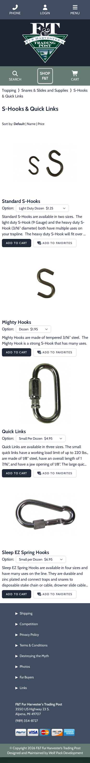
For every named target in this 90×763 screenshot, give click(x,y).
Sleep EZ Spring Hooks (25, 552)
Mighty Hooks (16, 322)
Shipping (26, 613)
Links (23, 688)
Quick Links (14, 431)
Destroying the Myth (34, 656)
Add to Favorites (54, 243)
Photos (25, 666)
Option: (8, 208)
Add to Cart (16, 243)
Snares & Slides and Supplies (44, 90)
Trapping (9, 90)
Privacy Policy (29, 634)
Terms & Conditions (34, 645)
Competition (29, 624)
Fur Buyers (27, 677)
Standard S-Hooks (21, 201)
